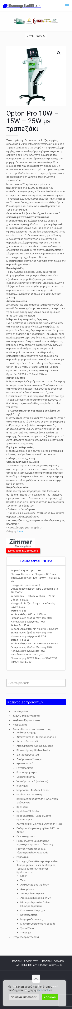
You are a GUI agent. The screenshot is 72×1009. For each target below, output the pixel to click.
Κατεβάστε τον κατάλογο (23, 550)
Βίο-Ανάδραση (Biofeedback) (33, 750)
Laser (20, 531)
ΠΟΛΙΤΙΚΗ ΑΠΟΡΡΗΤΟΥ (25, 961)
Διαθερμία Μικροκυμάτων (35, 898)
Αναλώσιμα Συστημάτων (34, 884)
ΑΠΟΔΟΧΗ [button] (50, 997)
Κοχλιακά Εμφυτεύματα (26, 720)
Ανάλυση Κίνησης (26, 732)
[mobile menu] (67, 5)
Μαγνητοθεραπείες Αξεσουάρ (37, 923)
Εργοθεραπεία (25, 768)
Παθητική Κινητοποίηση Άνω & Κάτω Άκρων (38, 830)
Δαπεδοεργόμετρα (28, 754)
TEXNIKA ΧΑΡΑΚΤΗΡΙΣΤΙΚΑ (36, 560)
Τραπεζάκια (27, 928)
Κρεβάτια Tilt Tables (28, 811)
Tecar (23, 880)
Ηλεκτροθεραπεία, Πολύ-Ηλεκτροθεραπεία (35, 904)
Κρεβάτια (22, 807)
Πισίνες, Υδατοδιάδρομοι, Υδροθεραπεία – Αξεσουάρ (32, 850)
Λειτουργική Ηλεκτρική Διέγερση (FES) (39, 823)
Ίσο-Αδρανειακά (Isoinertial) (32, 781)
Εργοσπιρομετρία (27, 772)
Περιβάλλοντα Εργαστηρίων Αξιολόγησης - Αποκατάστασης (35, 842)
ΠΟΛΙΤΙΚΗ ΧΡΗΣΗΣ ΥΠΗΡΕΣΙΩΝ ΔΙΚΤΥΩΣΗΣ (38, 964)
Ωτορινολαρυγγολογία (26, 937)
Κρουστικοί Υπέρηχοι (32, 910)
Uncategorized (21, 711)
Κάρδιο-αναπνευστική (29, 794)
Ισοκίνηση (22, 785)
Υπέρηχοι (25, 932)
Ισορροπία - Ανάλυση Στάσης (33, 790)
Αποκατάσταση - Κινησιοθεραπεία (36, 737)
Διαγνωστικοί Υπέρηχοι (26, 715)
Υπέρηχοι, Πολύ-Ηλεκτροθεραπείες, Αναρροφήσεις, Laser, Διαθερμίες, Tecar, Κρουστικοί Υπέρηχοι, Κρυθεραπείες (37, 867)
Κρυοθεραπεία (28, 914)
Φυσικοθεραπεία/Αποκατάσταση (32, 729)
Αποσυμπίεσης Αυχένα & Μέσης (35, 745)
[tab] (36, 561)
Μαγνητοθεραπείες (31, 919)
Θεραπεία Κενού (26, 776)
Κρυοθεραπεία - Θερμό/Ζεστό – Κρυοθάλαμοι (35, 817)
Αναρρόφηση (27, 889)
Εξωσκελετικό (25, 763)
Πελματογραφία (26, 836)
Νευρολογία (20, 724)
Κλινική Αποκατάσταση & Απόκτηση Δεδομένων (37, 800)
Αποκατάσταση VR (27, 741)
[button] (59, 53)
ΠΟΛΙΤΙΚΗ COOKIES (53, 961)
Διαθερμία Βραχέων (32, 893)
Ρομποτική (23, 857)
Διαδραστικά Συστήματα (31, 759)
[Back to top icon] (36, 979)
